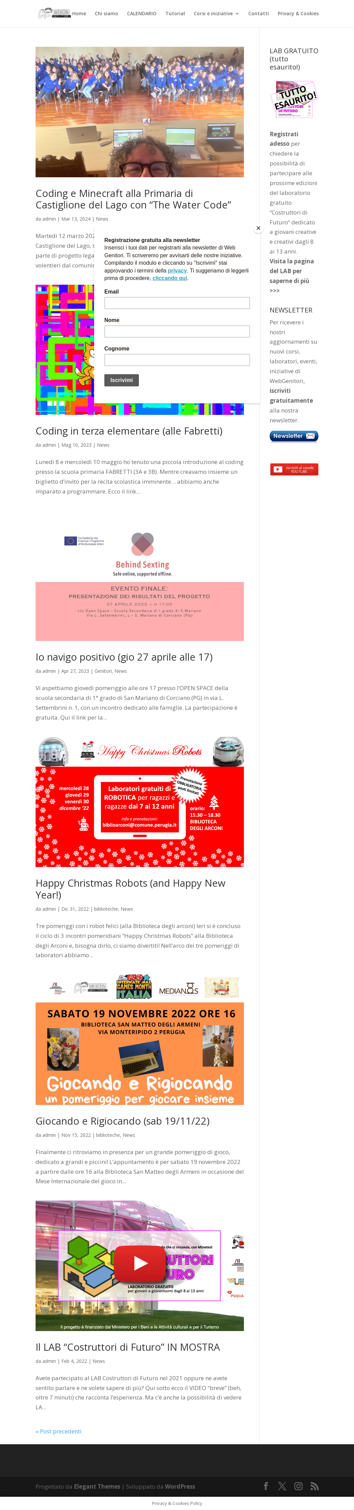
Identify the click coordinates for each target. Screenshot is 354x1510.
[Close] (258, 228)
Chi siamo (106, 14)
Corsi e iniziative (213, 14)
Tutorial (175, 14)
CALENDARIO (142, 14)
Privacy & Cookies (298, 14)
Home (79, 14)
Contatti (258, 14)
